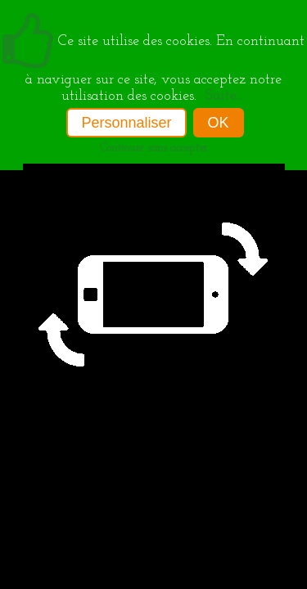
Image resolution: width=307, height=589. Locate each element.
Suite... (223, 96)
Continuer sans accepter (154, 148)
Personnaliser (126, 123)
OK (218, 123)
